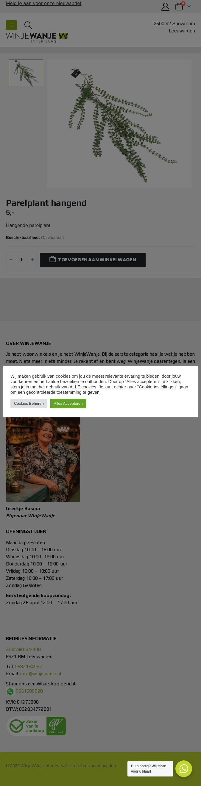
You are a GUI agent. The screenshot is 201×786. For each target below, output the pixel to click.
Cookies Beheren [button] (29, 403)
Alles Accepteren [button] (68, 403)
